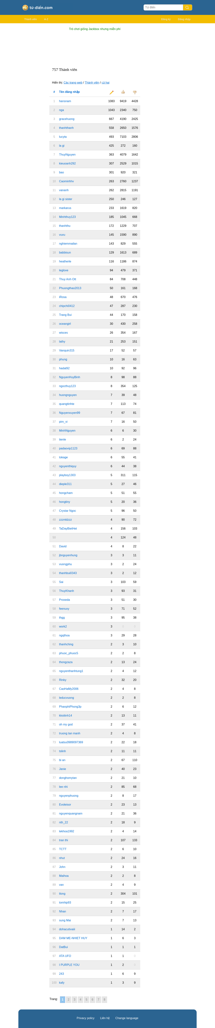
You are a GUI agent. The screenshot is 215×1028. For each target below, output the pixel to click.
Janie (62, 769)
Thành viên (30, 19)
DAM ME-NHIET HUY (73, 938)
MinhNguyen (67, 430)
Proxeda (64, 599)
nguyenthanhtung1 (71, 671)
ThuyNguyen (67, 154)
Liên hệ (105, 1018)
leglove (63, 270)
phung (63, 359)
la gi (61, 145)
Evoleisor (65, 804)
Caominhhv (66, 181)
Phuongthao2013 (70, 288)
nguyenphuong (68, 795)
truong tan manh (69, 733)
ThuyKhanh (66, 590)
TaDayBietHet (68, 528)
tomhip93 (65, 902)
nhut (62, 858)
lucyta (63, 136)
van (61, 884)
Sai (61, 582)
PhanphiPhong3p (70, 706)
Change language (126, 1018)
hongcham (66, 492)
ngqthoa (64, 635)
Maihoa (64, 875)
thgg (62, 617)
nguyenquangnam (70, 813)
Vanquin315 (66, 350)
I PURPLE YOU (69, 964)
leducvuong (66, 697)
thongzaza (66, 662)
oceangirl (65, 323)
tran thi (63, 840)
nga (61, 110)
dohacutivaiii (67, 929)
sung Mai (65, 920)
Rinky (62, 679)
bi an (62, 760)
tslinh (62, 751)
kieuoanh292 (67, 163)
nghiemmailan (68, 243)
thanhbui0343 (68, 573)
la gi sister (65, 199)
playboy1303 (67, 475)
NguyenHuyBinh (69, 377)
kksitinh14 (65, 715)
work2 (63, 626)
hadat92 (64, 368)
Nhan (62, 911)
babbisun (65, 252)
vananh (64, 190)
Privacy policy (86, 1018)
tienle (62, 439)
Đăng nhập (184, 19)
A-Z (46, 19)
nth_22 (63, 822)
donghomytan (68, 777)
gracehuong (67, 118)
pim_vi (63, 421)
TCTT (63, 849)
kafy (61, 982)
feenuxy (64, 608)
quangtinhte (66, 403)
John (62, 866)
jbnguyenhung (68, 555)
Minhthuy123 (67, 216)
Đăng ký (165, 19)
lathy (62, 341)
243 (61, 973)
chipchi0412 (67, 305)
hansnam (65, 101)
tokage (63, 457)
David (63, 546)
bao (61, 172)
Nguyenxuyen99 (69, 412)
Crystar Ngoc (67, 510)
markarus (65, 208)
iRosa (63, 297)
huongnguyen (68, 395)
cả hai (106, 82)
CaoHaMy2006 (69, 688)
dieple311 (65, 484)
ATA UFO (65, 955)
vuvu (62, 234)
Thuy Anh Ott (67, 279)
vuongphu (65, 564)
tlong (62, 893)
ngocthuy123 (67, 386)
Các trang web (73, 82)
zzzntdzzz (65, 519)
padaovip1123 (68, 448)
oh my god (66, 724)
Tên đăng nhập (69, 91)
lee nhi (63, 786)
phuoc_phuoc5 (68, 653)
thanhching (66, 644)
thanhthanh (66, 127)
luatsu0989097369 (71, 742)
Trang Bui (65, 314)
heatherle (65, 261)
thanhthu (64, 225)
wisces (63, 332)
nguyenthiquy (67, 466)
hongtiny (64, 501)
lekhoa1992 (66, 831)
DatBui (63, 947)
